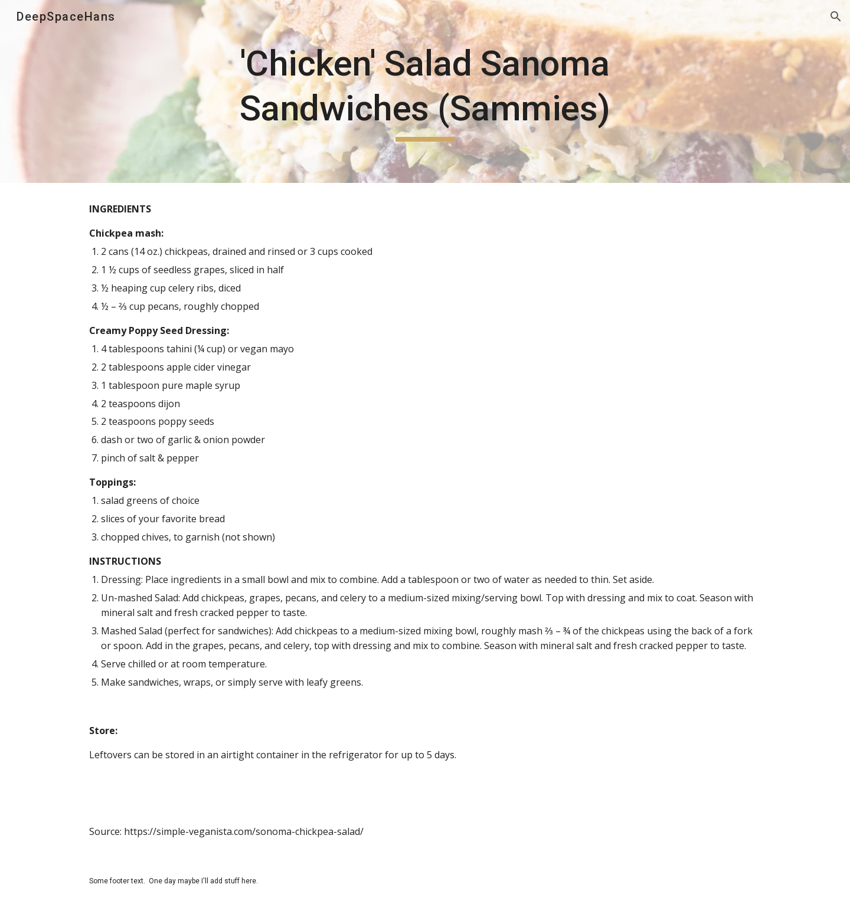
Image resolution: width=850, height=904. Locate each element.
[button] (836, 16)
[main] (425, 91)
